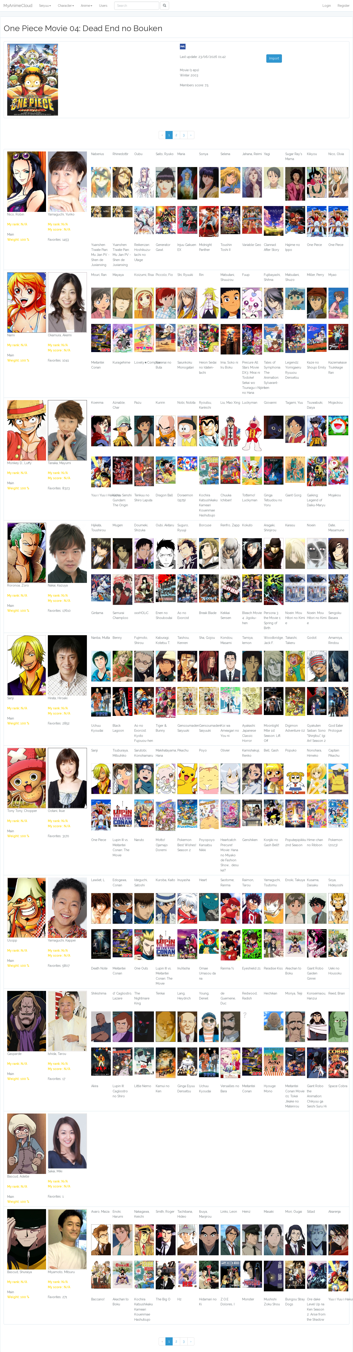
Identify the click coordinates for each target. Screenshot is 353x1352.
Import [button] (274, 58)
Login (327, 5)
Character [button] (66, 5)
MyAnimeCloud (17, 5)
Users (103, 5)
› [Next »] (190, 135)
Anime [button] (86, 5)
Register (344, 5)
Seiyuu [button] (45, 5)
